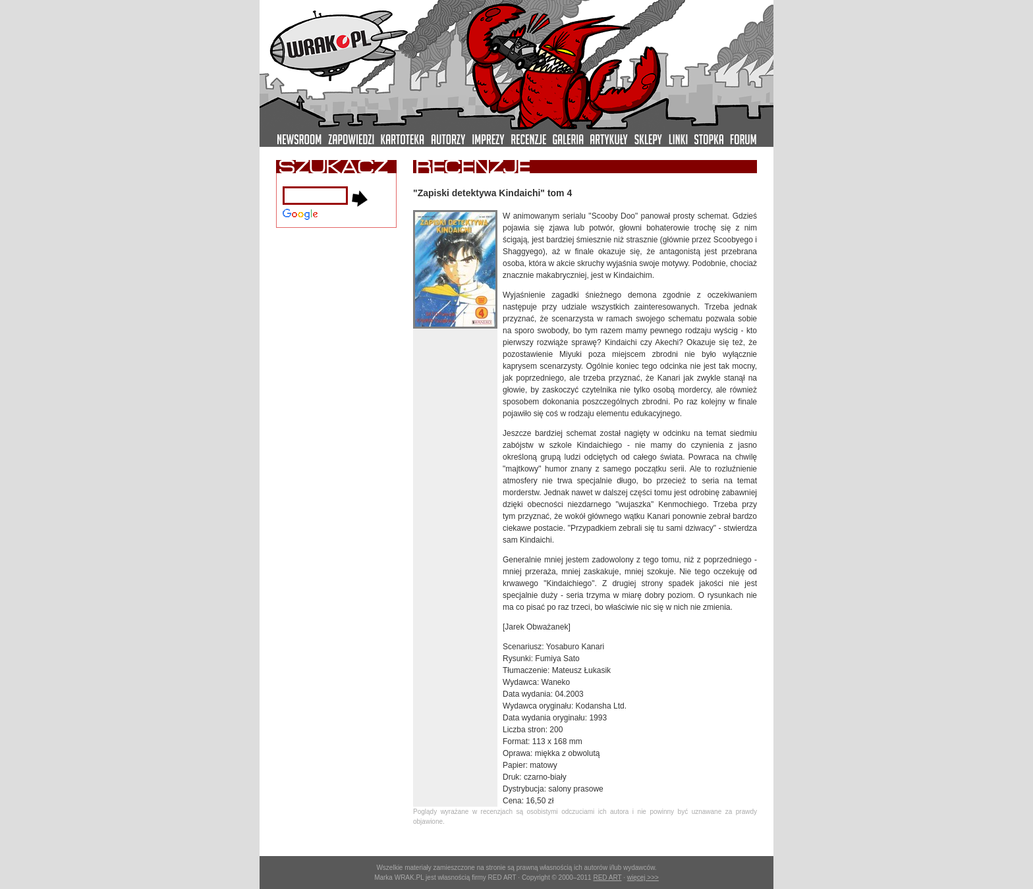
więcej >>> (643, 877)
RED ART (607, 877)
